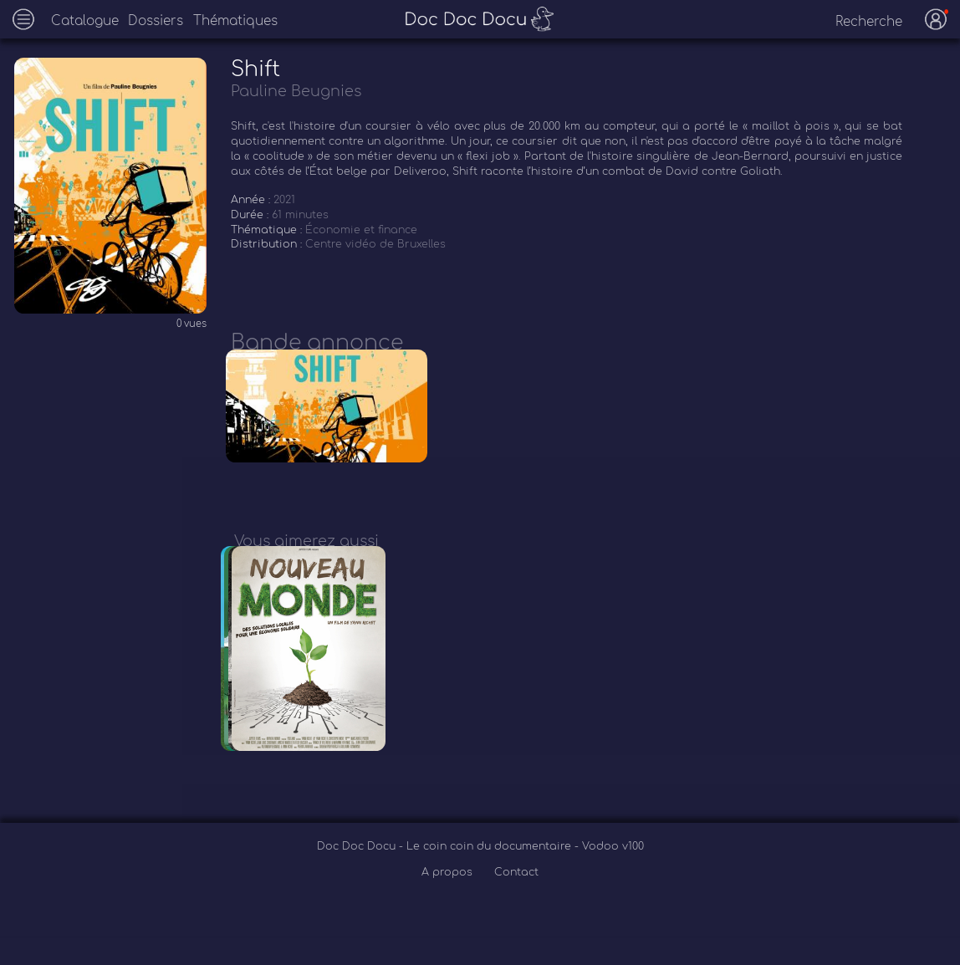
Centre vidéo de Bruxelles (375, 244)
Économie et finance (361, 230)
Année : (252, 200)
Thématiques (235, 21)
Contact (516, 900)
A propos (448, 900)
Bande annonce (317, 343)
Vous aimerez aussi (306, 555)
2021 (284, 200)
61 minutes (300, 215)
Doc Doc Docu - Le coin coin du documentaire (445, 875)
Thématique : (268, 230)
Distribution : (268, 244)
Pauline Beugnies (296, 91)
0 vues (191, 324)
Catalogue (85, 21)
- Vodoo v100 (609, 875)
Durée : (251, 215)
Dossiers (155, 21)
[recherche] (857, 22)
